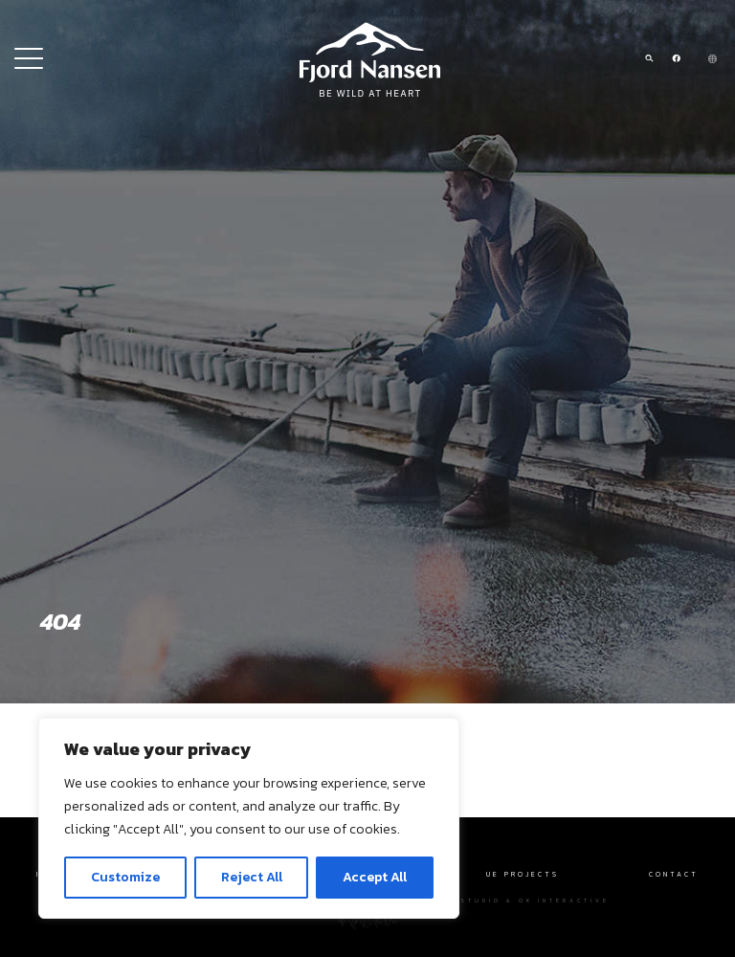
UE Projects (522, 874)
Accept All (375, 877)
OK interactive (564, 900)
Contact (674, 874)
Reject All (251, 877)
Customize (125, 877)
